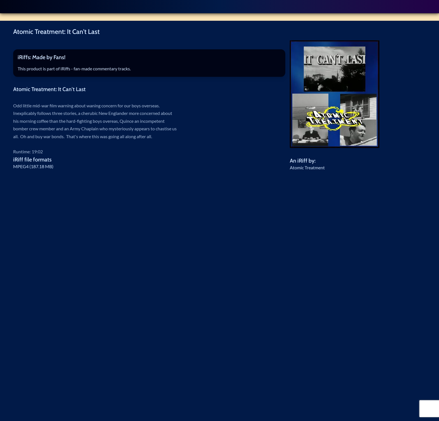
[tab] (149, 57)
